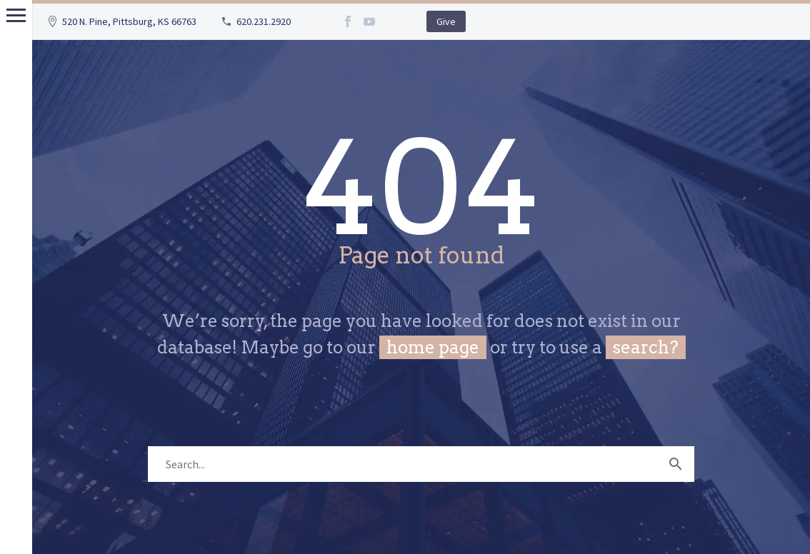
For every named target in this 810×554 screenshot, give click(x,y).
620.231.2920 (263, 21)
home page (432, 347)
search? (646, 347)
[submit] (675, 464)
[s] (421, 464)
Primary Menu (16, 15)
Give (446, 21)
